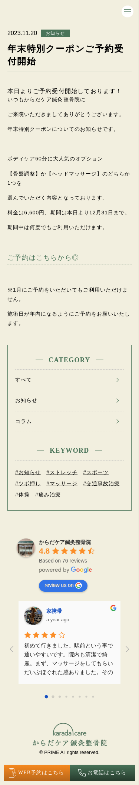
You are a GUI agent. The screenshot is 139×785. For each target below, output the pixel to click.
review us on (63, 585)
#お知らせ (28, 472)
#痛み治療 (48, 494)
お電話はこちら (102, 772)
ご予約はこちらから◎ (43, 257)
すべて (23, 380)
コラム (23, 421)
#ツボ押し (28, 483)
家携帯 (54, 611)
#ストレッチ (61, 472)
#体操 (22, 494)
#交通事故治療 (101, 483)
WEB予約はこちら (36, 773)
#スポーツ (96, 472)
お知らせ (55, 33)
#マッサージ (61, 483)
